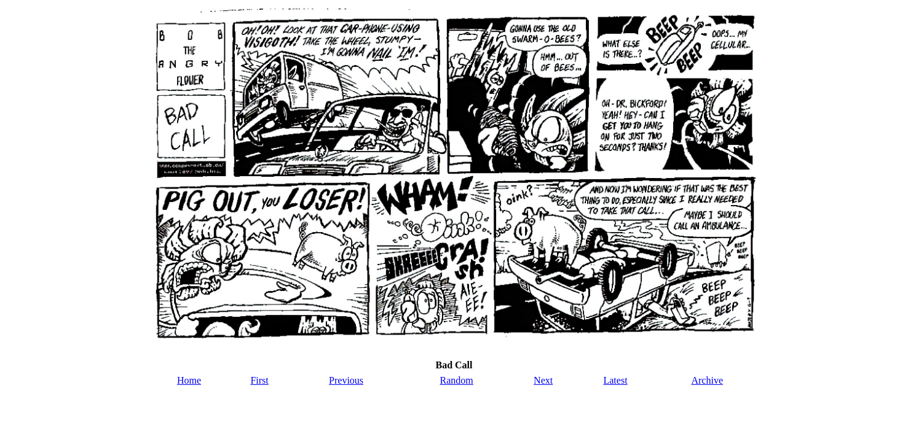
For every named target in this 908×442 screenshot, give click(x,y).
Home (189, 380)
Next (543, 380)
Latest (615, 380)
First (259, 380)
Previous (346, 380)
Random (456, 380)
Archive (707, 380)
